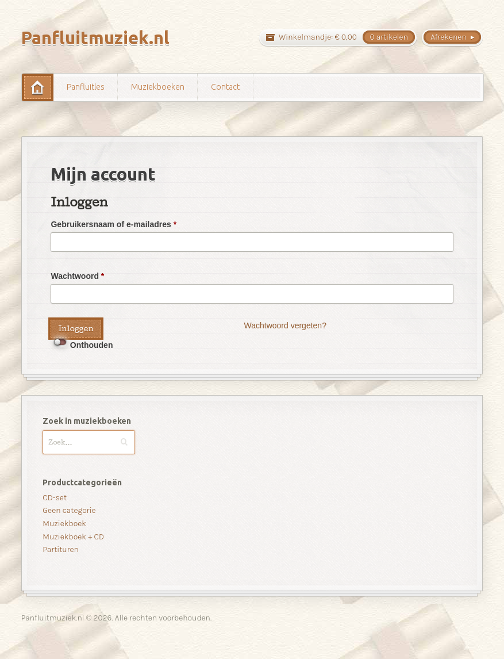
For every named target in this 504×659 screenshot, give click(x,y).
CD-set (55, 498)
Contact (225, 86)
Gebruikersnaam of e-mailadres (113, 224)
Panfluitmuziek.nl (95, 38)
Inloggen (75, 328)
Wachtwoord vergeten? (285, 325)
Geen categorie (69, 510)
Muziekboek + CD (73, 537)
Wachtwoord (77, 276)
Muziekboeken (157, 86)
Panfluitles (86, 86)
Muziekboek (64, 523)
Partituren (61, 549)
